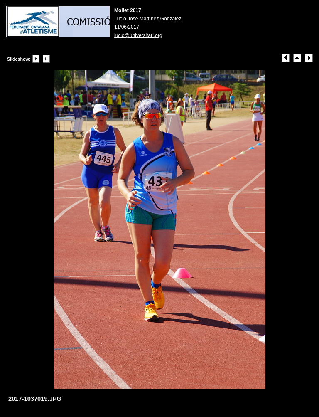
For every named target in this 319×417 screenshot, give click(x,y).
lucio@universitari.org (138, 35)
